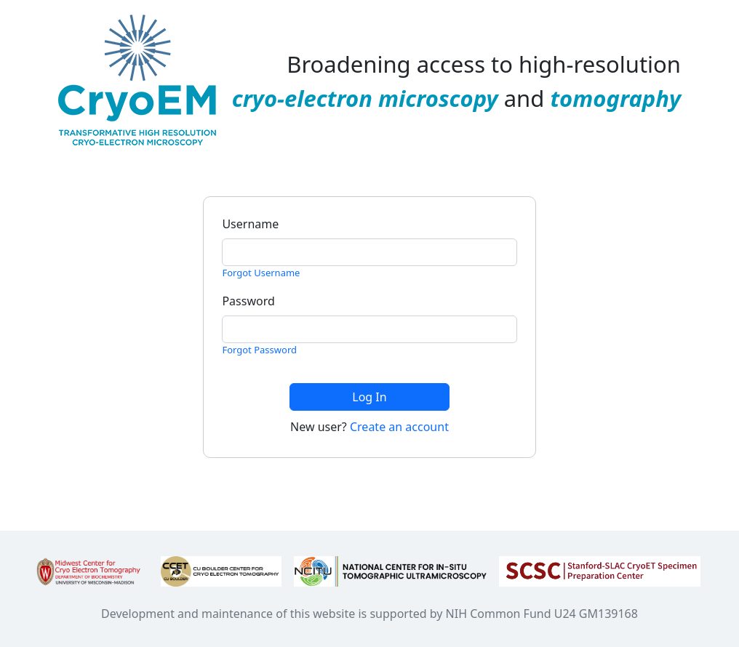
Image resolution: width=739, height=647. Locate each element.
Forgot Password (259, 349)
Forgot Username (261, 272)
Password (248, 301)
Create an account (399, 427)
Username (250, 224)
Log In (369, 397)
